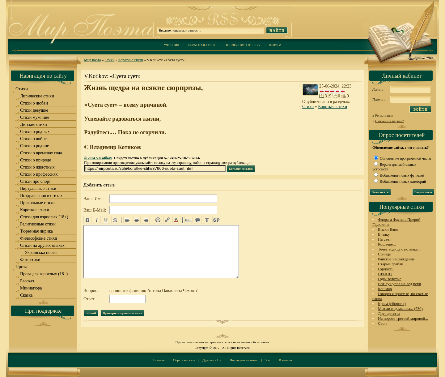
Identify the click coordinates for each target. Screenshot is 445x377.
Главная (159, 360)
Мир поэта (92, 60)
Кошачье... (387, 244)
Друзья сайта (211, 360)
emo (158, 220)
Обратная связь (202, 45)
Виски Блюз (388, 229)
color (176, 220)
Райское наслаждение (396, 259)
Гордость (385, 269)
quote (198, 220)
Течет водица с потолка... (399, 249)
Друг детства (389, 313)
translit (207, 220)
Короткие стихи (130, 60)
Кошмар (385, 288)
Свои (382, 323)
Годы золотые (389, 278)
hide (188, 220)
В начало (285, 360)
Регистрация (384, 115)
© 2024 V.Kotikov (98, 158)
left (127, 220)
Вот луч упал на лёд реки (399, 283)
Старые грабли (390, 264)
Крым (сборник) (392, 303)
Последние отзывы (243, 45)
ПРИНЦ (385, 274)
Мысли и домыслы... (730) (400, 308)
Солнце (384, 254)
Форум (275, 45)
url (167, 220)
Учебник (171, 45)
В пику (384, 234)
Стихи (110, 60)
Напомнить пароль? (389, 121)
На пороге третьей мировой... (403, 318)
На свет (384, 239)
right (146, 220)
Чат (268, 360)
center (137, 220)
